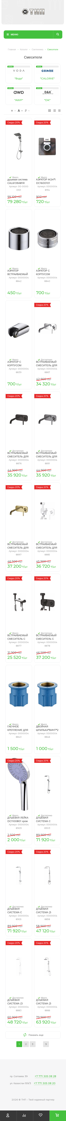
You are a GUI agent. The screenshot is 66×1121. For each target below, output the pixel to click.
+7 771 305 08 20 (44, 1083)
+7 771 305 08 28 (45, 1076)
